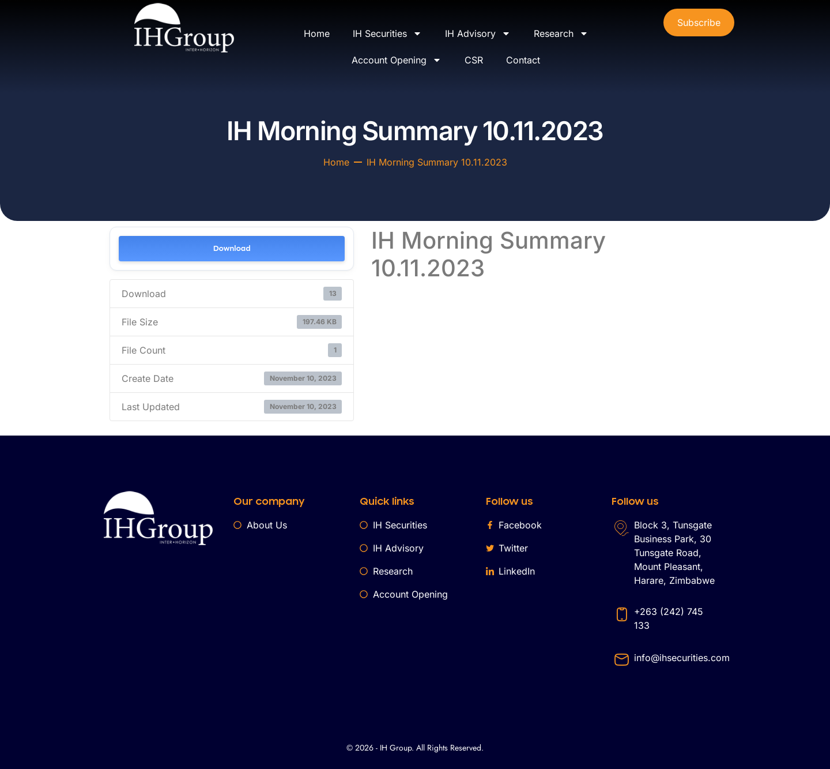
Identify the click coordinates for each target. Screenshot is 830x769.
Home (317, 33)
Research (561, 33)
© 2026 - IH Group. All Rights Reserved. (415, 747)
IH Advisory (478, 33)
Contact (523, 60)
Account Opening (397, 60)
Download (232, 248)
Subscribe (698, 22)
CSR (474, 60)
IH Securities (387, 33)
